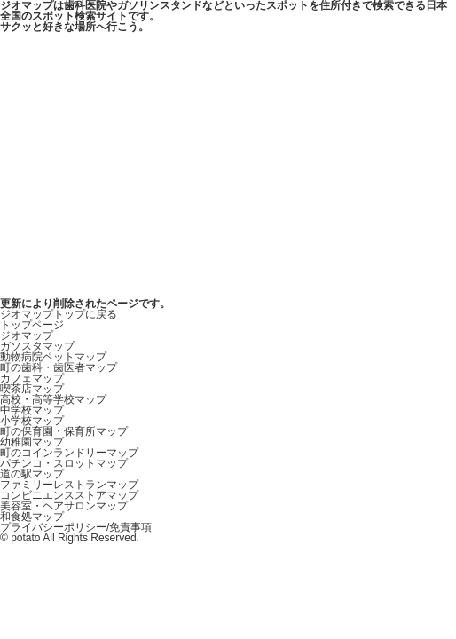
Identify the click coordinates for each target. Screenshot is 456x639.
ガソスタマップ (37, 346)
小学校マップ (32, 420)
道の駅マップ (32, 474)
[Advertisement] (228, 165)
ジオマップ (26, 335)
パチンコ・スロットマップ (64, 463)
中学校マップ (32, 410)
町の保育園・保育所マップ (64, 431)
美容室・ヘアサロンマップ (64, 506)
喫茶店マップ (32, 389)
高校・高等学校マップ (53, 399)
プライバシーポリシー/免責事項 (76, 527)
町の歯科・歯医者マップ (58, 367)
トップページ (32, 325)
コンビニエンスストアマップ (69, 495)
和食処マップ (32, 516)
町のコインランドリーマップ (69, 452)
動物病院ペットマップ (53, 357)
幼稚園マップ (32, 442)
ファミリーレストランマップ (69, 484)
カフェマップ (32, 378)
